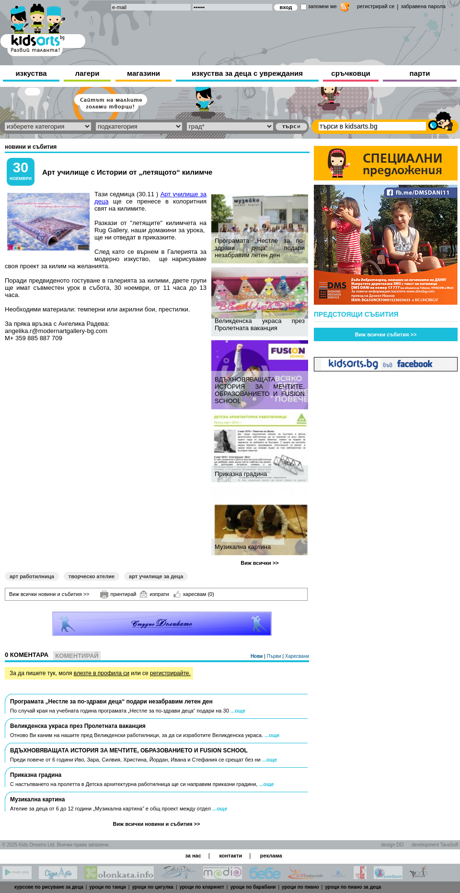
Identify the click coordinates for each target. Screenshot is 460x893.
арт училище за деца (156, 576)
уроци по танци (107, 887)
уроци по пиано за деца (353, 887)
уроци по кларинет (202, 887)
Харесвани (297, 656)
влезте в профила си (101, 673)
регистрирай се (375, 6)
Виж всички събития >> (386, 334)
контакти (230, 855)
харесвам (193, 594)
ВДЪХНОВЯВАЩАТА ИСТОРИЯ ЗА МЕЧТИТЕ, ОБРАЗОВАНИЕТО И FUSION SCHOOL (260, 390)
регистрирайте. (170, 673)
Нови (257, 656)
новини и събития (31, 146)
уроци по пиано (300, 887)
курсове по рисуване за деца (48, 887)
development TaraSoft (435, 844)
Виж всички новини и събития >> (49, 594)
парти (420, 73)
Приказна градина (241, 473)
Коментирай (76, 655)
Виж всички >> (260, 563)
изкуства (30, 73)
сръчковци (350, 73)
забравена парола (423, 6)
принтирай (118, 594)
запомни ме (322, 6)
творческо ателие (92, 576)
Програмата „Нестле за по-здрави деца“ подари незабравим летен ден (260, 248)
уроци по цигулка (152, 887)
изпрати (154, 594)
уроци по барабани (253, 887)
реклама (271, 855)
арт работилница (32, 576)
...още (237, 711)
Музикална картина (243, 546)
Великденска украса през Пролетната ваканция (260, 324)
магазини (143, 73)
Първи (275, 656)
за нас (193, 855)
